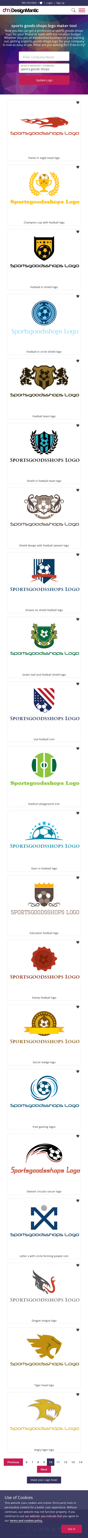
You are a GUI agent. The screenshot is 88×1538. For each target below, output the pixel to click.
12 (65, 1462)
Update (44, 80)
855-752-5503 (29, 2)
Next (44, 1469)
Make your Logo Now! (44, 1480)
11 (58, 1462)
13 (73, 1462)
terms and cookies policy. (26, 1520)
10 (50, 1462)
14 (80, 1462)
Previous (13, 1462)
